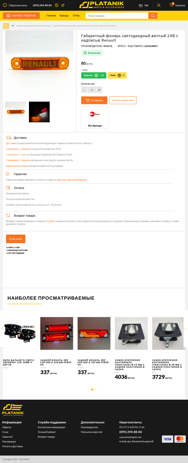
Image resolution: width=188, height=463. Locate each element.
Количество (88, 83)
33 (6, 26)
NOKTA (108, 46)
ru (140, 5)
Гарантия (7, 436)
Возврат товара (46, 436)
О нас (76, 15)
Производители (89, 427)
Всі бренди (95, 125)
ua (146, 5)
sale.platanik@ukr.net (130, 437)
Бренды (64, 15)
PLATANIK (24, 459)
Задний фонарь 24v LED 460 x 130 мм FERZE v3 (93, 362)
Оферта (6, 427)
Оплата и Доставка (12, 446)
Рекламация (9, 441)
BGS (117, 372)
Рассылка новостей (91, 432)
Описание (15, 238)
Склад (84, 70)
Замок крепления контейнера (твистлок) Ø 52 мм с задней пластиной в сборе (130, 365)
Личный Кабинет (47, 432)
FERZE (6, 368)
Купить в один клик (123, 100)
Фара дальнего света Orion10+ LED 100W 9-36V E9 (18, 362)
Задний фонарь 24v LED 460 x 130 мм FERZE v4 (56, 362)
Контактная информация (51, 427)
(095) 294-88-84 (42, 5)
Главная (51, 15)
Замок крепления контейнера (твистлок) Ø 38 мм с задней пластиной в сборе (167, 365)
